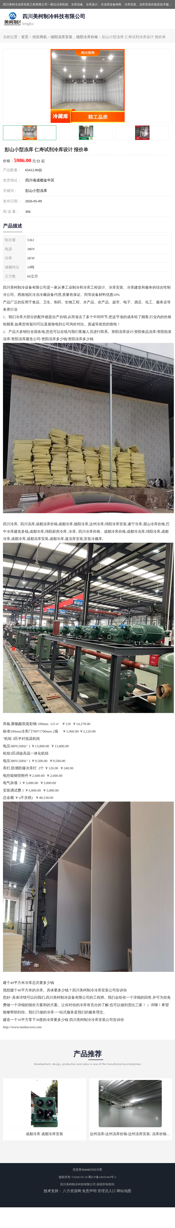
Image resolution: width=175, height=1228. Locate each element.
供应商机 (39, 37)
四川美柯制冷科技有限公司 (78, 1184)
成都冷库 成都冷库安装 (44, 1134)
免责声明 (89, 1191)
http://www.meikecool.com (22, 1027)
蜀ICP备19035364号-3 (102, 1177)
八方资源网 (72, 1191)
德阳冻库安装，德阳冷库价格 (74, 37)
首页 (24, 37)
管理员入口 (107, 1191)
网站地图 (124, 1191)
